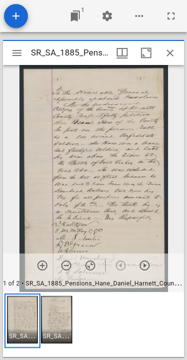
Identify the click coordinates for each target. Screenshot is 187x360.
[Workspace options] (139, 16)
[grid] (93, 324)
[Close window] (170, 53)
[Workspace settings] (107, 16)
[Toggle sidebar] (17, 53)
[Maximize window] (146, 53)
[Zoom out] (66, 266)
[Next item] (145, 266)
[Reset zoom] (90, 266)
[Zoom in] (42, 266)
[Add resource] (16, 16)
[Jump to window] (75, 16)
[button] (22, 321)
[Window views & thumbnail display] (122, 53)
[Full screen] (171, 16)
